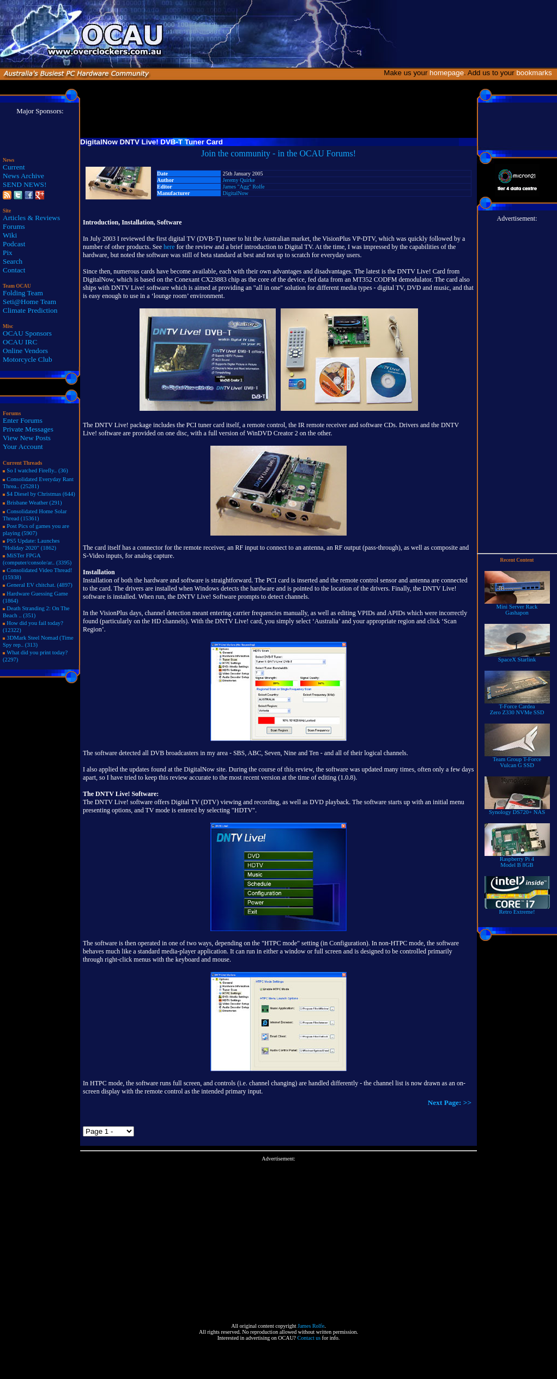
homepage (446, 73)
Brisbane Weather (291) (34, 503)
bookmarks (536, 73)
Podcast (14, 244)
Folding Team (23, 293)
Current (14, 167)
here (169, 247)
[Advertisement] (279, 1238)
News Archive (23, 176)
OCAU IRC (20, 342)
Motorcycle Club (27, 359)
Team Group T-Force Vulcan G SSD (517, 759)
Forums (14, 226)
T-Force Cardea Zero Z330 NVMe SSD (517, 706)
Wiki (10, 235)
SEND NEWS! (24, 184)
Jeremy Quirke (239, 180)
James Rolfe (311, 1326)
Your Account (23, 446)
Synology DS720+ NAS (517, 809)
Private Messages (28, 429)
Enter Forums (23, 420)
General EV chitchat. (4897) (39, 585)
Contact (14, 270)
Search (12, 261)
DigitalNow (236, 193)
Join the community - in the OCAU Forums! (278, 153)
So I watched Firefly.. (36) (37, 470)
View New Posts (27, 438)
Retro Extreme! (517, 909)
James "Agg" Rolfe (244, 187)
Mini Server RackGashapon (517, 607)
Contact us (309, 1338)
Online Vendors (25, 351)
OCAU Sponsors (27, 333)
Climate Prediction (30, 310)
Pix (8, 252)
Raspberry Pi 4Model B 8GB (517, 859)
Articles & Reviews (31, 218)
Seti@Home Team (29, 301)
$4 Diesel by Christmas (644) (41, 494)
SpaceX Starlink (517, 657)
